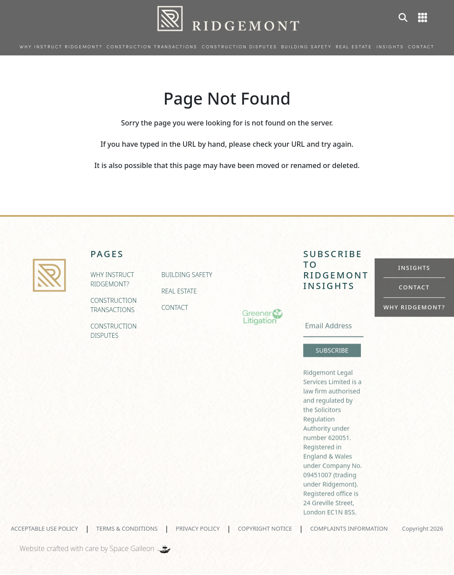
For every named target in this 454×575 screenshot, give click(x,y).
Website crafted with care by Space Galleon (96, 548)
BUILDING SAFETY (306, 47)
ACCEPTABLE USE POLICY (44, 528)
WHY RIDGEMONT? (414, 307)
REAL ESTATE (354, 47)
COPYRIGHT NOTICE (265, 528)
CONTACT (421, 47)
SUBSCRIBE (332, 362)
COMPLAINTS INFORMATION (349, 528)
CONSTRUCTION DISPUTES (239, 47)
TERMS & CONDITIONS (126, 528)
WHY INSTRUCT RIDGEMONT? (61, 47)
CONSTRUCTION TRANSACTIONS (151, 47)
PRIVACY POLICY (197, 528)
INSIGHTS (390, 47)
